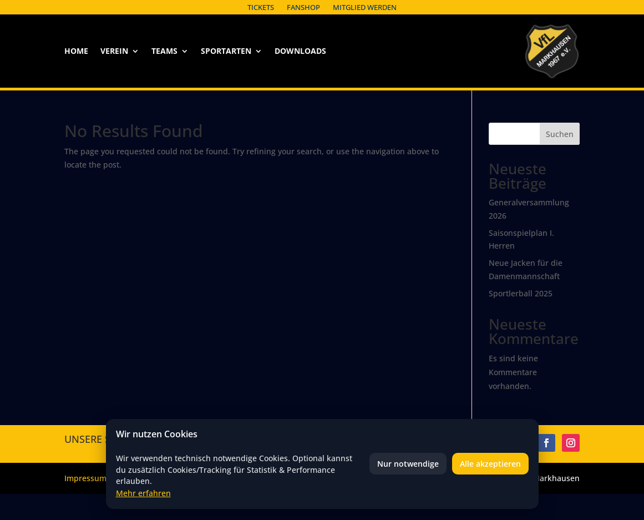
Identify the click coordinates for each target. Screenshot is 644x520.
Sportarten (226, 51)
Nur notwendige (408, 463)
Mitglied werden (365, 7)
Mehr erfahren (143, 493)
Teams (164, 51)
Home (76, 51)
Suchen (560, 134)
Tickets (260, 7)
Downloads (300, 51)
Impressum (85, 478)
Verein (114, 51)
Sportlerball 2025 (520, 293)
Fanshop (303, 7)
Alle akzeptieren (490, 463)
